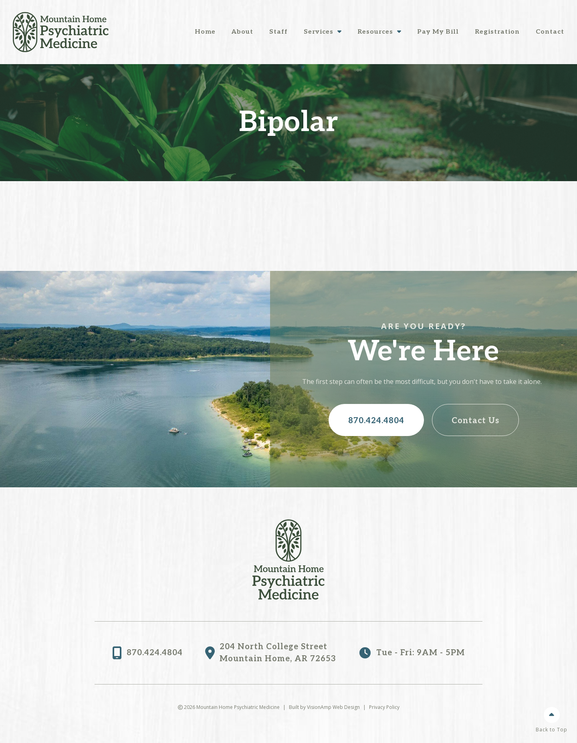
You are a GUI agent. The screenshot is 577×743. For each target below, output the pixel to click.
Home (205, 32)
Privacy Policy (384, 707)
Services (322, 32)
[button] (376, 420)
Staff (278, 32)
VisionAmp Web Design (333, 707)
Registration (497, 32)
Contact (550, 32)
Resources (379, 32)
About (242, 32)
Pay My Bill (438, 32)
